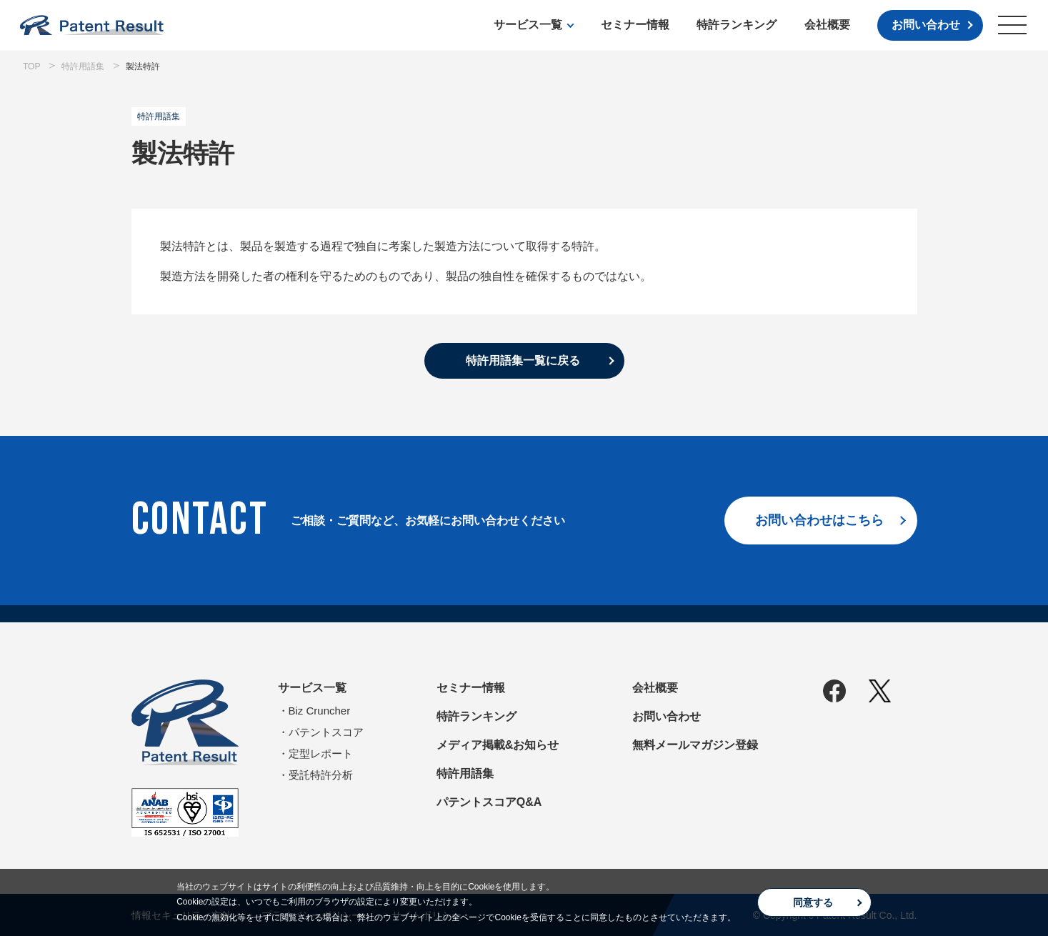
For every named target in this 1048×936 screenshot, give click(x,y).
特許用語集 (465, 773)
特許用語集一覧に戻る (523, 360)
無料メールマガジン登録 (695, 745)
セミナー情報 (635, 25)
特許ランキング (737, 25)
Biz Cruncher (320, 711)
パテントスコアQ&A (489, 802)
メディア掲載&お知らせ (497, 745)
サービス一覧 (528, 25)
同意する (813, 902)
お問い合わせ (926, 25)
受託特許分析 (321, 775)
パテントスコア (326, 732)
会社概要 (827, 25)
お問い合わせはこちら (819, 520)
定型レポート (321, 753)
